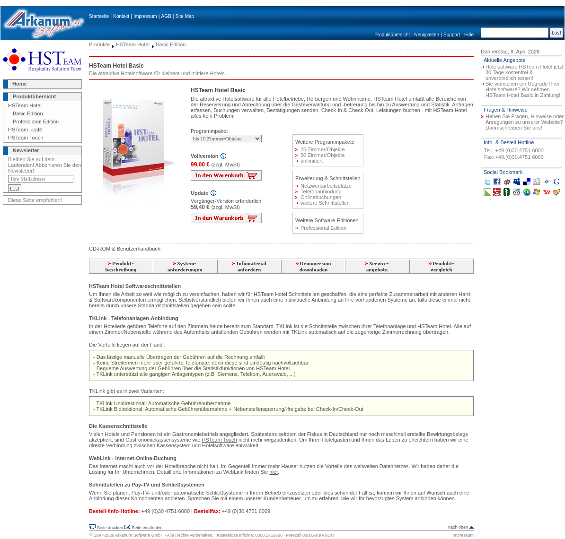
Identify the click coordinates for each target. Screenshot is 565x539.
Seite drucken (110, 527)
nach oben (458, 527)
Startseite (99, 16)
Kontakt (121, 16)
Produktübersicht (392, 34)
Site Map (185, 16)
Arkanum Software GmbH (139, 535)
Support (451, 34)
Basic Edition (28, 113)
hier (273, 472)
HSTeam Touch (25, 137)
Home (19, 84)
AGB (166, 16)
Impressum (145, 16)
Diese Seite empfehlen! (35, 200)
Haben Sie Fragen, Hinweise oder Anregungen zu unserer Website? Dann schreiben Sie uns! (525, 121)
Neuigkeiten (426, 34)
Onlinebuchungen (318, 197)
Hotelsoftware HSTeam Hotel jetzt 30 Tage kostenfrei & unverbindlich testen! (524, 72)
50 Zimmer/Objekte (320, 155)
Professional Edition (36, 121)
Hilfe (469, 34)
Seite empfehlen (147, 527)
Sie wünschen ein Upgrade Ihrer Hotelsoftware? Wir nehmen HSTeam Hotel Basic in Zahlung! (523, 89)
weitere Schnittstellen (322, 203)
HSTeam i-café (25, 129)
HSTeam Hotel (25, 105)
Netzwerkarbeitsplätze (323, 186)
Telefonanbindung (318, 191)
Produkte (99, 44)
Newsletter (26, 150)
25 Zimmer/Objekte (320, 149)
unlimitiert (309, 161)
